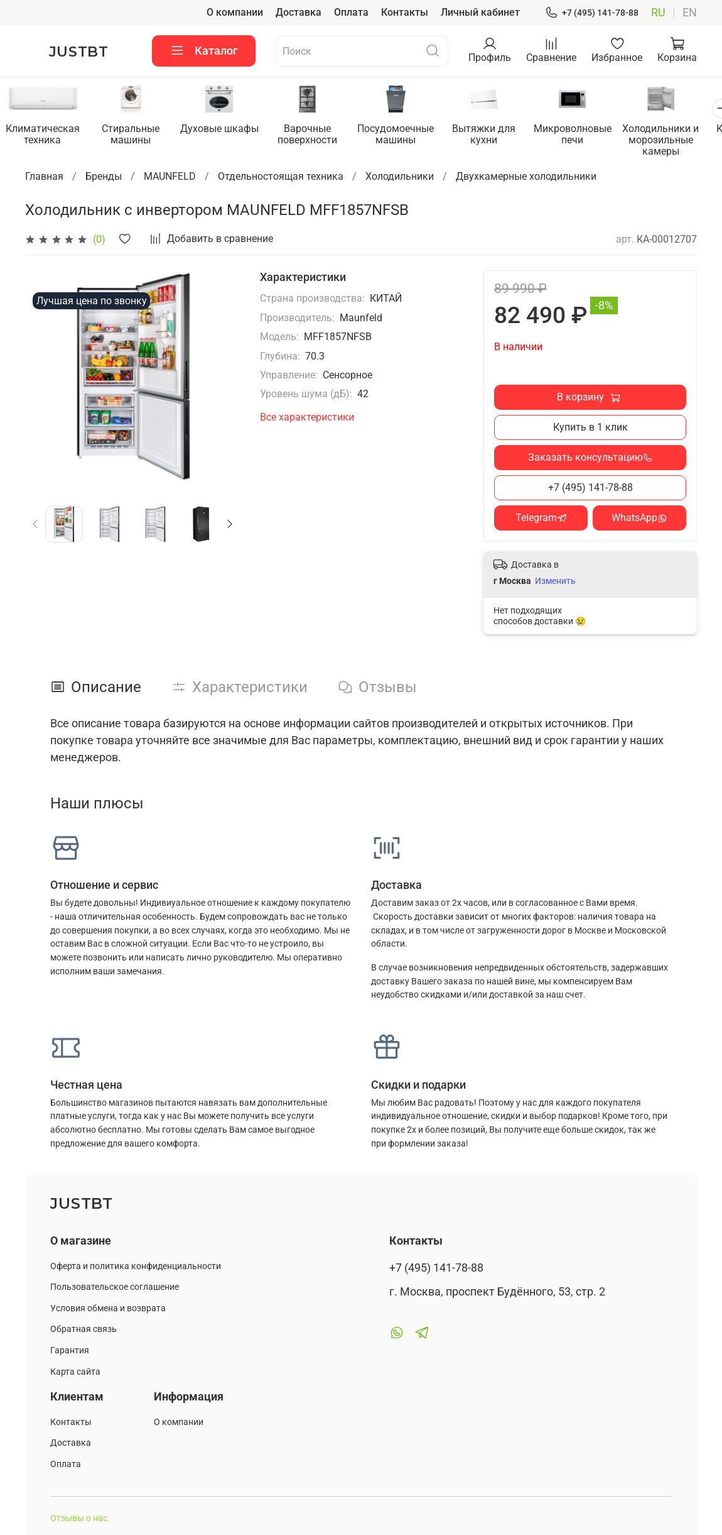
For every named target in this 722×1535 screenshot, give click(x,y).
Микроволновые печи (588, 134)
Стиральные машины (134, 134)
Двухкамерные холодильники (526, 177)
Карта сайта (75, 1372)
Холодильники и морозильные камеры (678, 140)
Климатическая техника (44, 134)
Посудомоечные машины (406, 134)
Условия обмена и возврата (108, 1309)
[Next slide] (229, 524)
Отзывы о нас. (80, 1519)
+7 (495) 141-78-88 (591, 12)
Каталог (204, 50)
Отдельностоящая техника (280, 177)
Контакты (404, 12)
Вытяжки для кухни (497, 134)
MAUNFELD (170, 177)
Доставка (298, 12)
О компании (235, 12)
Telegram (541, 518)
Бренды (103, 177)
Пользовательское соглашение (114, 1287)
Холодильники (399, 177)
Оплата (351, 12)
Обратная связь (83, 1330)
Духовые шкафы (225, 129)
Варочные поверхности (315, 134)
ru (658, 12)
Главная (44, 177)
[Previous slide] (35, 524)
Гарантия (69, 1351)
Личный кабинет (480, 12)
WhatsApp (639, 518)
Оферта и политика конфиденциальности (135, 1267)
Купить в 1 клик (590, 428)
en (689, 12)
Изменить (555, 582)
